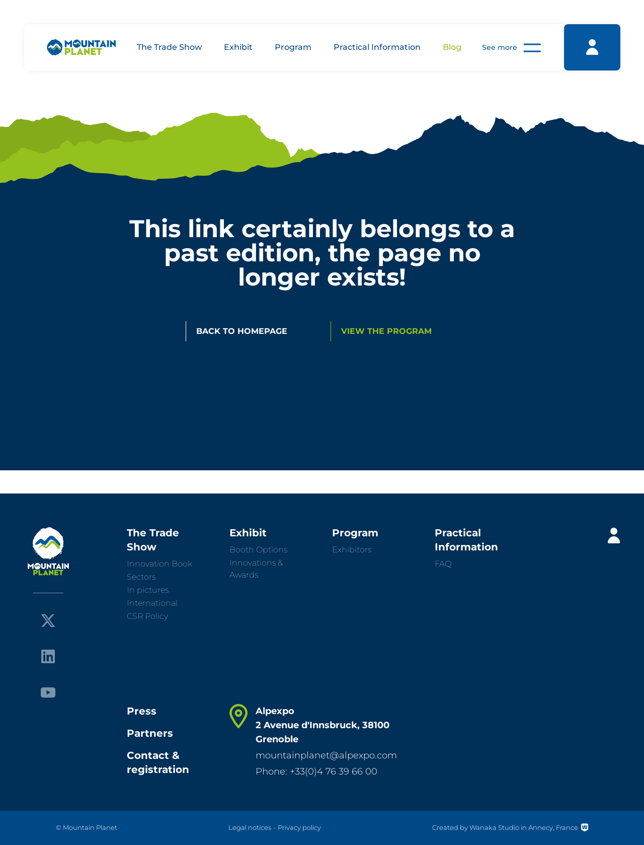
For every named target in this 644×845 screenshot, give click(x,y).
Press (141, 711)
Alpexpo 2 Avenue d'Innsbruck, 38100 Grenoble (322, 725)
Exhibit (238, 47)
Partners (150, 733)
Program (293, 47)
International (152, 603)
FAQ (443, 564)
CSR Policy (147, 616)
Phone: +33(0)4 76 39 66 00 (316, 771)
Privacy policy (299, 827)
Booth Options (258, 549)
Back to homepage (241, 331)
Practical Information (377, 47)
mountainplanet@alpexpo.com (326, 755)
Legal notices (249, 827)
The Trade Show (169, 47)
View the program (386, 331)
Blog (452, 47)
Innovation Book (159, 564)
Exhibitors (351, 549)
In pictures (148, 590)
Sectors (141, 577)
